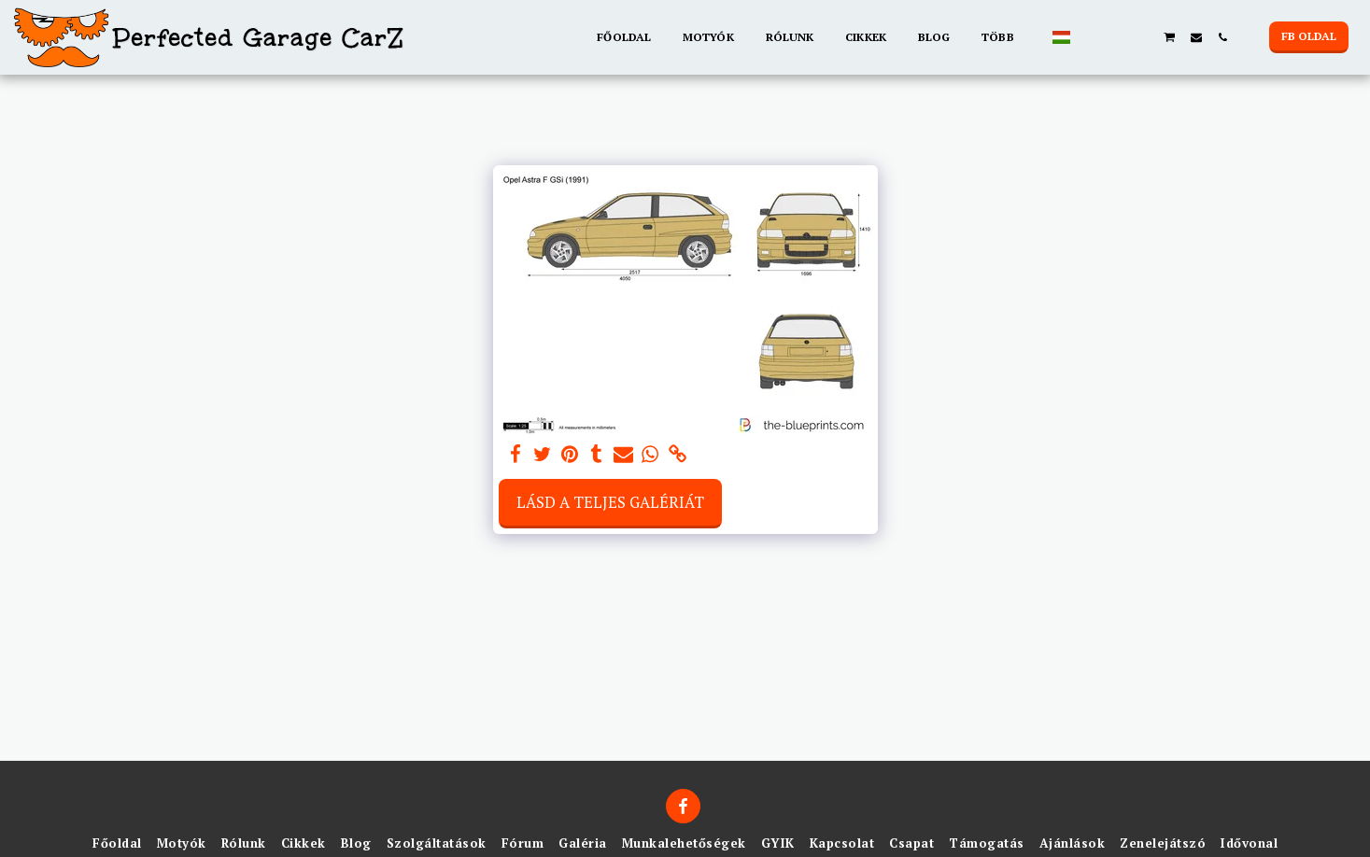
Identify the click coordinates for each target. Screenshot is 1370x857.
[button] (1091, 37)
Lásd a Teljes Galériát (610, 502)
